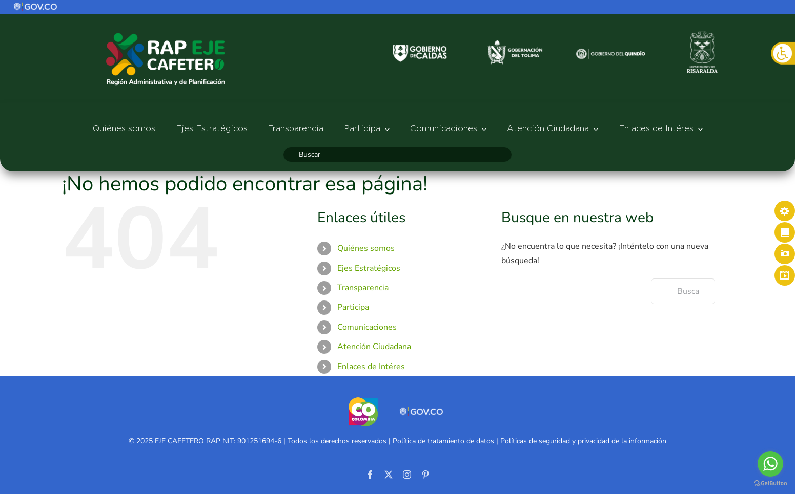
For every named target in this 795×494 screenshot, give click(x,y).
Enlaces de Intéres (371, 366)
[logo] (36, 5)
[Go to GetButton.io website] (770, 483)
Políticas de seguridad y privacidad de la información (583, 441)
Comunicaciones (367, 327)
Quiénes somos (366, 248)
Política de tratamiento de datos (443, 441)
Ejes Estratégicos (368, 268)
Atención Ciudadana (374, 346)
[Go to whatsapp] (770, 464)
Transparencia (363, 287)
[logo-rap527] (165, 32)
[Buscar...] (683, 291)
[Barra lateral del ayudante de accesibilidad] (782, 53)
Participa (353, 307)
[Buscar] (397, 154)
